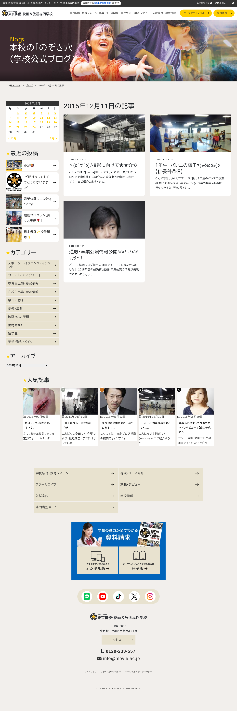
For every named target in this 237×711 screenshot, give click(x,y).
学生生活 (126, 13)
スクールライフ (75, 484)
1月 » (53, 138)
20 (55, 122)
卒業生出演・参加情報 (32, 283)
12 (48, 117)
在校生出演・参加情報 (32, 292)
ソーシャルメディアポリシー (138, 672)
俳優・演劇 (32, 308)
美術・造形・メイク (32, 341)
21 (10, 127)
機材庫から (32, 325)
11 (41, 117)
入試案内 (158, 13)
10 (34, 117)
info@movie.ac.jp (118, 658)
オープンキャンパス (196, 13)
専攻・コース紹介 (108, 13)
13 (55, 117)
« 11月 (12, 138)
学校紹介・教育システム (83, 13)
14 (10, 122)
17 (34, 122)
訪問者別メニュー (224, 3)
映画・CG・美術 (32, 316)
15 (18, 122)
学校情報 (170, 13)
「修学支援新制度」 (103, 3)
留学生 (32, 333)
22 (18, 127)
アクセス (121, 640)
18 (41, 122)
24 (34, 127)
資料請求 (224, 13)
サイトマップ (91, 672)
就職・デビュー (142, 13)
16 (26, 122)
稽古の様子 (32, 300)
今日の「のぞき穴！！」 (32, 275)
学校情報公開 (204, 3)
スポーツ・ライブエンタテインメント (32, 265)
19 (48, 122)
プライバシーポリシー (111, 672)
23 (26, 127)
